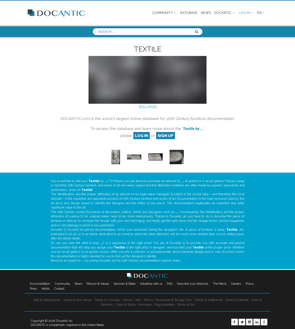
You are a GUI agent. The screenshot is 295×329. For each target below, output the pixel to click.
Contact (59, 288)
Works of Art (185, 304)
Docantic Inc (64, 320)
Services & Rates (125, 283)
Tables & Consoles (107, 300)
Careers (236, 283)
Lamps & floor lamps (78, 300)
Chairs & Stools (126, 304)
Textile (147, 49)
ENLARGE (147, 107)
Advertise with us (151, 283)
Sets (138, 300)
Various (128, 300)
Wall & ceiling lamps (47, 300)
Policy (250, 283)
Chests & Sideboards (209, 300)
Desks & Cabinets (237, 300)
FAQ (169, 283)
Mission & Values (98, 283)
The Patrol (219, 283)
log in (141, 135)
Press (33, 288)
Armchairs (145, 304)
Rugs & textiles (165, 304)
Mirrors (148, 300)
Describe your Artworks (192, 283)
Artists (46, 288)
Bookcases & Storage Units (174, 300)
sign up (165, 135)
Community (62, 283)
